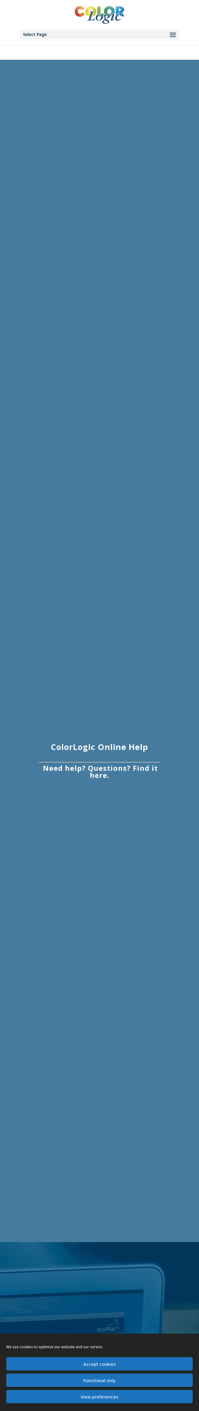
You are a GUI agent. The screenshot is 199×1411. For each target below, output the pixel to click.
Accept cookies (99, 1364)
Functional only (99, 1380)
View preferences (99, 1397)
